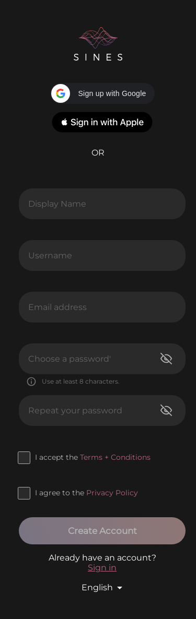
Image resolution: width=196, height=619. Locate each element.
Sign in (102, 568)
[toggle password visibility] (166, 358)
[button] (102, 93)
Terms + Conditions (115, 457)
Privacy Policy (112, 492)
